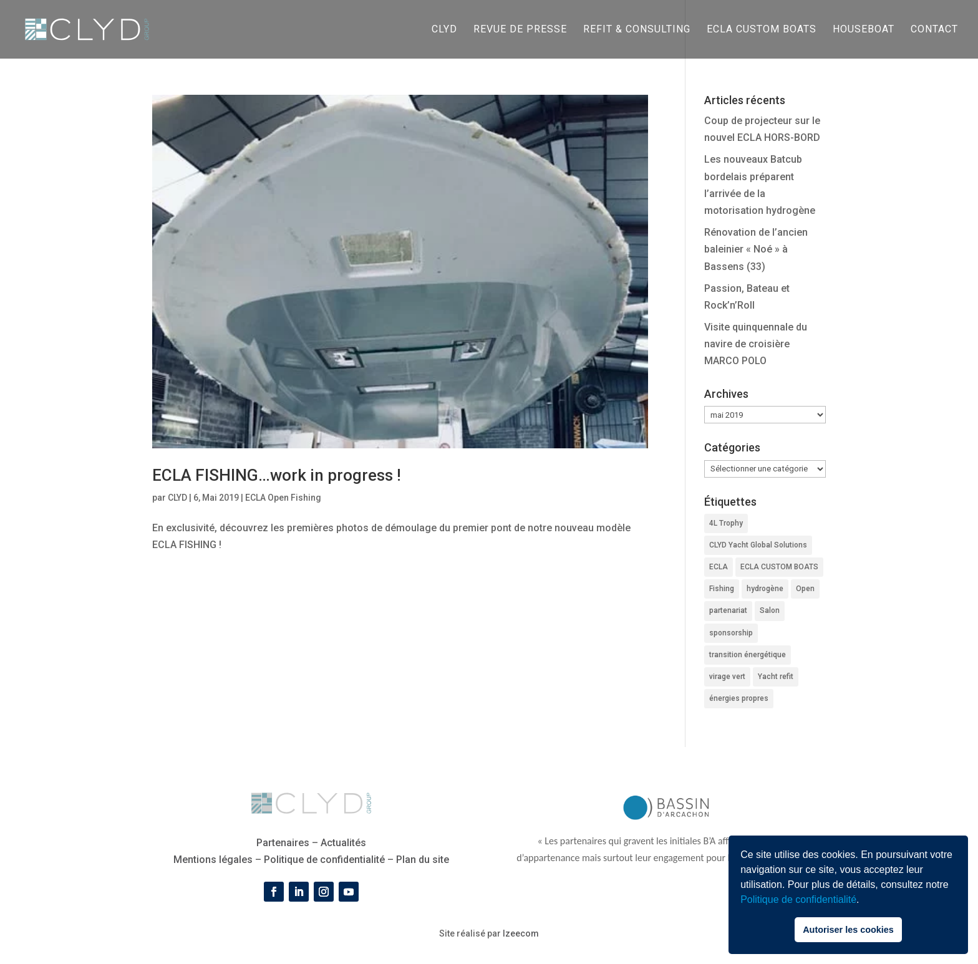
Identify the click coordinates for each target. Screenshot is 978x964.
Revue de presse (520, 30)
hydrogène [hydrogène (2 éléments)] (765, 588)
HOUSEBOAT (863, 30)
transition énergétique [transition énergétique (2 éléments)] (747, 654)
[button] (864, 901)
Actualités (343, 843)
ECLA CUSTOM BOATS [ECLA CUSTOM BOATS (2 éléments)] (779, 566)
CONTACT (934, 30)
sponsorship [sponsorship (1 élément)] (731, 633)
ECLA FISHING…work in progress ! (276, 475)
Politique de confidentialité (798, 899)
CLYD (444, 30)
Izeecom (521, 933)
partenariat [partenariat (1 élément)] (728, 610)
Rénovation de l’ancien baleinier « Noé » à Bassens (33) (756, 249)
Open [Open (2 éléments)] (805, 588)
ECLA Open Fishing (283, 498)
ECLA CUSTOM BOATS (761, 30)
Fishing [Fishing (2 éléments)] (721, 588)
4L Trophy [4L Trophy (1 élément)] (726, 523)
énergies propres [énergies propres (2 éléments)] (738, 698)
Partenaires (282, 843)
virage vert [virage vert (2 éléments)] (727, 676)
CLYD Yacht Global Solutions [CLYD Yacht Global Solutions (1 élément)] (758, 545)
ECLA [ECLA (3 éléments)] (718, 566)
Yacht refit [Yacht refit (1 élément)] (775, 676)
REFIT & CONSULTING (636, 30)
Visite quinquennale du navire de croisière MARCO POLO (755, 344)
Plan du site (422, 859)
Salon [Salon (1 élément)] (770, 610)
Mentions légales (213, 859)
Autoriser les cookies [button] (848, 930)
